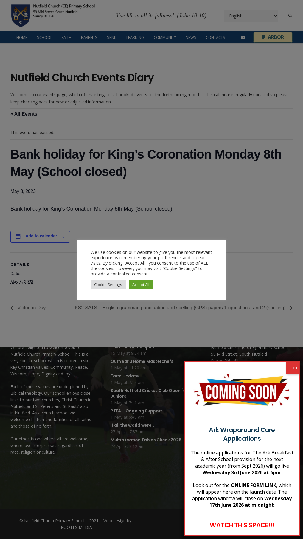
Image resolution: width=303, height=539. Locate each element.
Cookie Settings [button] (108, 284)
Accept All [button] (140, 284)
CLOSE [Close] (292, 418)
